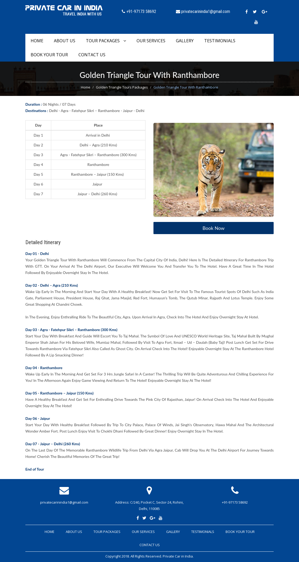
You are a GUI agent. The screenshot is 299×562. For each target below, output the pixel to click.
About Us (64, 41)
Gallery (185, 41)
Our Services (151, 41)
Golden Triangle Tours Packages (122, 87)
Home (37, 41)
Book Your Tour (49, 55)
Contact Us (91, 55)
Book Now (214, 228)
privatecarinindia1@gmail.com (64, 502)
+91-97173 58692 (235, 502)
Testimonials (219, 41)
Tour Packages (106, 41)
